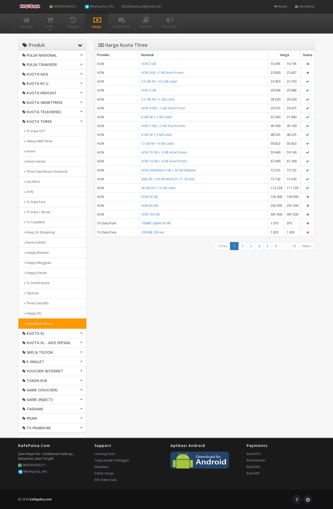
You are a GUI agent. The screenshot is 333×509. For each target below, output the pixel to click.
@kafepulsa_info (99, 6)
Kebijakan (101, 467)
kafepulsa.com (41, 499)
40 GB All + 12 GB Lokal (158, 188)
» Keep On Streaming (38, 232)
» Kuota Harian (34, 161)
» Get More (31, 181)
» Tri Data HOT (34, 131)
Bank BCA (254, 454)
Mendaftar (305, 6)
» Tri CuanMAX (33, 222)
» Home (28, 151)
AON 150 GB (150, 214)
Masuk (280, 6)
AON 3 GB (148, 90)
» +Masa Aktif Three (37, 141)
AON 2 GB (148, 64)
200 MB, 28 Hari (152, 232)
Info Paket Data (105, 480)
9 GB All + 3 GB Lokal (156, 134)
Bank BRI (253, 473)
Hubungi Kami (104, 454)
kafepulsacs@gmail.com (141, 6)
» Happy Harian (34, 273)
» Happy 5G (31, 313)
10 (294, 246)
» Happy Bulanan (35, 252)
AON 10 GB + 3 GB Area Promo (164, 152)
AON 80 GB (149, 205)
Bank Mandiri (256, 460)
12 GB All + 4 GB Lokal (157, 143)
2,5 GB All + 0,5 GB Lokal (159, 81)
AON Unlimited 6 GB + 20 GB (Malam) (168, 170)
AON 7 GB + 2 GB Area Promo (163, 126)
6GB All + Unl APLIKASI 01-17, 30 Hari (168, 179)
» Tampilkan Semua (37, 323)
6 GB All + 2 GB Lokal (156, 117)
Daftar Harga (104, 473)
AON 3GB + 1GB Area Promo (162, 72)
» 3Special (30, 293)
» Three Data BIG (35, 303)
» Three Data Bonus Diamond (44, 171)
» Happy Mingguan (36, 262)
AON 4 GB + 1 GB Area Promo (163, 108)
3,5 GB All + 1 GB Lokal (157, 99)
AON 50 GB (149, 197)
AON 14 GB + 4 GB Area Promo (164, 161)
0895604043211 (63, 6)
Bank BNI (253, 467)
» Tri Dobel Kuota (35, 283)
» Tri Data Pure (34, 202)
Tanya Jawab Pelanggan (111, 460)
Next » (306, 246)
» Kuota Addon (34, 242)
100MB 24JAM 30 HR (156, 223)
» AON (27, 192)
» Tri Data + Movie (36, 212)
